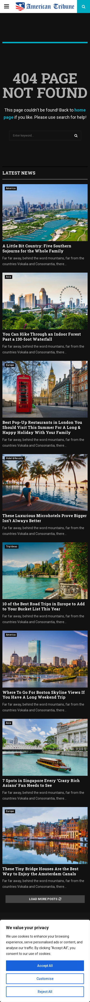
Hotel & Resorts (14, 458)
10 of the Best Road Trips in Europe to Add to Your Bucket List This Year (43, 606)
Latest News (18, 173)
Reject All (45, 992)
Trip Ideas (11, 546)
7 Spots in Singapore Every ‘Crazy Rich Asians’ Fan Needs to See (41, 783)
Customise (45, 979)
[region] (45, 961)
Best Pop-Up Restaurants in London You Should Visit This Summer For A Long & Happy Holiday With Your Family (42, 427)
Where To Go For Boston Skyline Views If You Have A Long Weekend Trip (43, 695)
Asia (8, 277)
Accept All (45, 966)
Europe (10, 365)
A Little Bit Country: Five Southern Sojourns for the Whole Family (36, 248)
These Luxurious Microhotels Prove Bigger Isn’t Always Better (44, 518)
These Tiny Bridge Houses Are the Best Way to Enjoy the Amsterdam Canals (40, 871)
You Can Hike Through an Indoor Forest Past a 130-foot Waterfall (41, 337)
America (11, 188)
